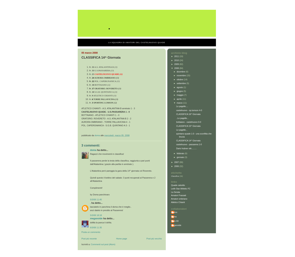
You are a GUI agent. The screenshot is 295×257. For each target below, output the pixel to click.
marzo (180, 103)
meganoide (96, 218)
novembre (181, 75)
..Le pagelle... (182, 118)
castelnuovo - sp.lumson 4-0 (189, 110)
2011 (176, 56)
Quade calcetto (178, 185)
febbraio (181, 153)
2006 (176, 166)
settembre (181, 83)
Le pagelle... (181, 130)
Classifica (175, 176)
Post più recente (89, 238)
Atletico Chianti (178, 202)
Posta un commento (91, 232)
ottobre (180, 79)
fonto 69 (175, 221)
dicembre (181, 71)
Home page (121, 238)
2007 (176, 162)
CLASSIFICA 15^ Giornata (188, 126)
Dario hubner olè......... (186, 148)
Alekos (174, 212)
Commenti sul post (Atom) (103, 244)
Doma (93, 150)
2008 (176, 68)
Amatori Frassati (178, 195)
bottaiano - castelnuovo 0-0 (188, 122)
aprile (179, 99)
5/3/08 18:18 (96, 215)
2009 (176, 64)
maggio (180, 95)
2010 (176, 60)
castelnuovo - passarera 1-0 (189, 144)
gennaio (181, 157)
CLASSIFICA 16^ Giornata (188, 114)
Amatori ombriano (179, 199)
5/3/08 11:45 (96, 199)
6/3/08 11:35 (96, 227)
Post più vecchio (154, 238)
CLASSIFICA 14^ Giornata (188, 140)
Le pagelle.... (182, 106)
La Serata (175, 192)
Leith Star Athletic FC (180, 188)
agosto (180, 87)
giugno (180, 91)
